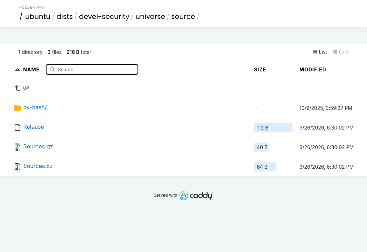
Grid (340, 52)
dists (65, 16)
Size (260, 69)
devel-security (104, 16)
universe (150, 16)
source (183, 16)
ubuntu (37, 16)
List (319, 52)
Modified (312, 69)
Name (32, 69)
